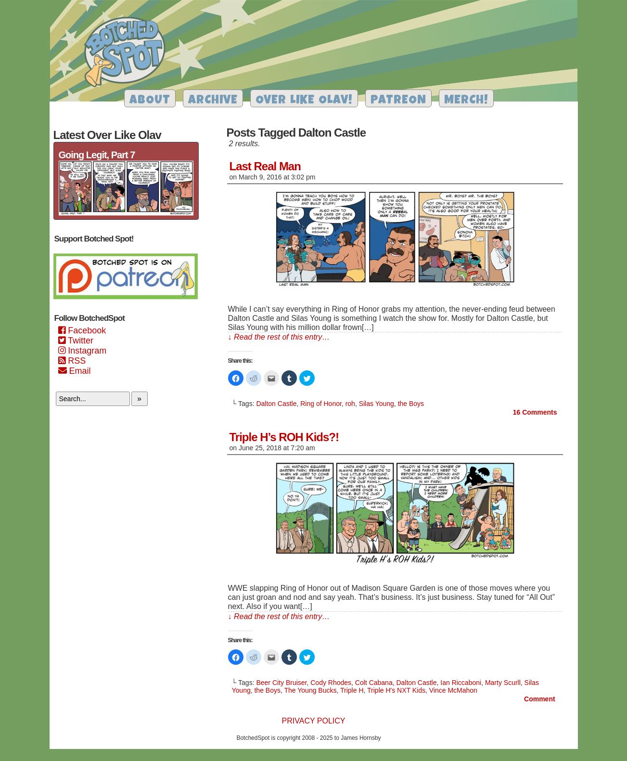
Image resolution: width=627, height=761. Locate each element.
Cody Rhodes (330, 682)
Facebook (82, 330)
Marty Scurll (503, 682)
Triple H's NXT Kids (396, 690)
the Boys (411, 403)
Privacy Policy (313, 721)
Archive (213, 101)
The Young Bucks (310, 690)
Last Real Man (265, 166)
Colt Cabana (374, 682)
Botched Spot (128, 53)
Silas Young (376, 403)
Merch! (466, 101)
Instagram (82, 350)
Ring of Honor (321, 403)
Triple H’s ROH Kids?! (284, 437)
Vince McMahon (453, 690)
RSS (72, 361)
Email (74, 371)
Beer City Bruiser (281, 682)
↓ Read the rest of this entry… (279, 337)
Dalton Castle (276, 403)
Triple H (352, 690)
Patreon (398, 101)
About (149, 101)
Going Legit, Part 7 (97, 155)
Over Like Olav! (304, 101)
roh (350, 403)
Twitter (75, 340)
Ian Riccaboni (460, 682)
